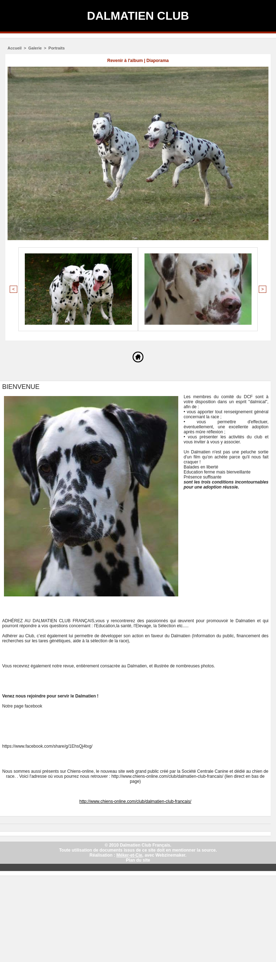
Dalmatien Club (138, 15)
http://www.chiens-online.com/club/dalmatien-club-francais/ (135, 801)
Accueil (15, 48)
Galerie (35, 48)
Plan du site (138, 860)
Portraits (57, 48)
